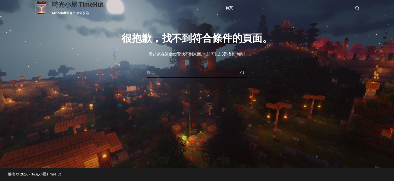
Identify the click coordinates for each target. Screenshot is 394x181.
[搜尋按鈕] (242, 73)
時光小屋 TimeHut (77, 4)
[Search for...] (197, 73)
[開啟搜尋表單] (357, 8)
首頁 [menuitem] (229, 8)
